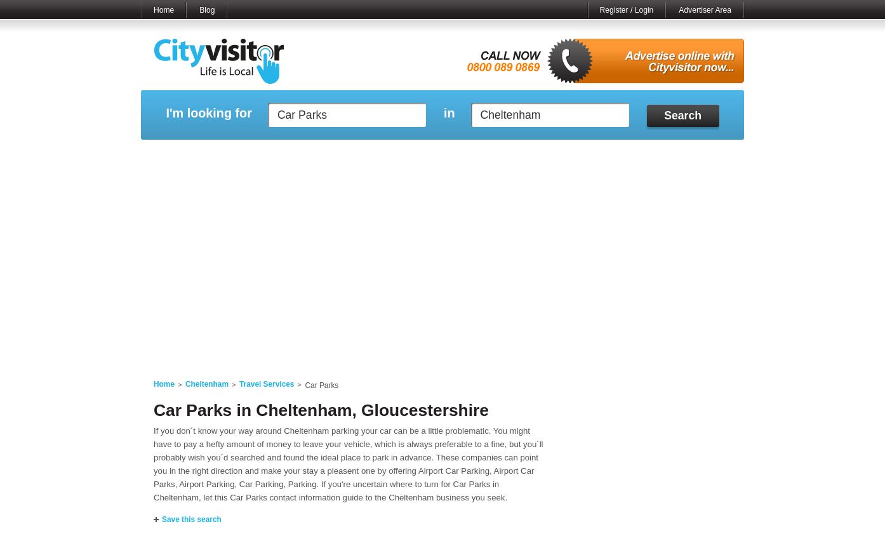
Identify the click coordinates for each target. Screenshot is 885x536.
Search (683, 115)
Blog (207, 10)
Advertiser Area (705, 10)
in (449, 113)
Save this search (192, 519)
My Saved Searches (520, 155)
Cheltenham (207, 384)
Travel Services (267, 384)
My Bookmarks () (690, 155)
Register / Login (627, 10)
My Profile (448, 155)
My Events (328, 155)
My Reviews (389, 155)
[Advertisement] (442, 268)
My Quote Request (607, 155)
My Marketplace (262, 155)
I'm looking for (208, 113)
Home (164, 10)
